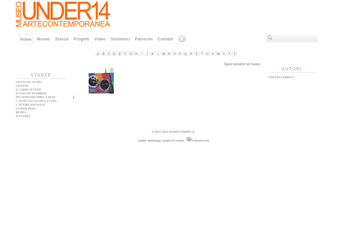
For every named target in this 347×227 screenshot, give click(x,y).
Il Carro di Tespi (28, 89)
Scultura (23, 116)
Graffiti (22, 85)
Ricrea (21, 112)
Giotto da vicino (29, 82)
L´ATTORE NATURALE (30, 104)
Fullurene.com (197, 140)
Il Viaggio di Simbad (31, 93)
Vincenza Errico (281, 77)
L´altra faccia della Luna (36, 100)
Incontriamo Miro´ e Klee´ (36, 97)
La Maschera (26, 108)
